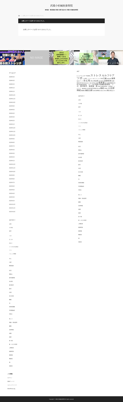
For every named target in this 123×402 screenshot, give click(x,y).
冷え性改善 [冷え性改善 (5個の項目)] (94, 81)
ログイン (9, 377)
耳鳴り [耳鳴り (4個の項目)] (106, 88)
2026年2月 (12, 84)
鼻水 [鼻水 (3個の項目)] (105, 90)
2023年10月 (12, 135)
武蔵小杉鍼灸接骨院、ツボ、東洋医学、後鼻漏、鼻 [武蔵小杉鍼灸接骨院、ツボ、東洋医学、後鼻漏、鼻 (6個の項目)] (95, 85)
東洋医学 (11, 285)
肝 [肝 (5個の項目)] (109, 88)
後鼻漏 (11, 355)
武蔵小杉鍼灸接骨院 (61, 5)
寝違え (11, 274)
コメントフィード (12, 385)
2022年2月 (12, 200)
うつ (10, 250)
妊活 (10, 270)
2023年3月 (12, 153)
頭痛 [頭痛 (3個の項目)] (94, 90)
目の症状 (11, 296)
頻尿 (10, 337)
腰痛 (10, 326)
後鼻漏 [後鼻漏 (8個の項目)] (101, 83)
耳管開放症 (12, 310)
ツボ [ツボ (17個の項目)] (79, 78)
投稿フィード (10, 381)
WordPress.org (11, 388)
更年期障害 (12, 277)
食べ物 (11, 340)
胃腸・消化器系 (13, 322)
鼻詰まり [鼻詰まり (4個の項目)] (112, 90)
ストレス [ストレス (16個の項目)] (96, 75)
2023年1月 (12, 160)
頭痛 (10, 333)
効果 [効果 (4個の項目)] (113, 81)
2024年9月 (12, 106)
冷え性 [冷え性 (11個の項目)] (86, 80)
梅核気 (11, 358)
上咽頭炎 (11, 347)
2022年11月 (12, 168)
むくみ (11, 239)
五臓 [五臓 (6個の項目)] (105, 78)
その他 (11, 227)
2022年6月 (12, 186)
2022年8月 (12, 179)
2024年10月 (12, 102)
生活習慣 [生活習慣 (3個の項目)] (88, 88)
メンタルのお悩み (13, 246)
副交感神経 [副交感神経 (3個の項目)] (101, 81)
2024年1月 (12, 124)
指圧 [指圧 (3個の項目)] (106, 83)
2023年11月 (12, 131)
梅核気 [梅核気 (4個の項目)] (112, 83)
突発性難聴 (12, 306)
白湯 (10, 292)
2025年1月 (12, 91)
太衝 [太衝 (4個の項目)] (97, 83)
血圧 (10, 231)
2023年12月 (12, 128)
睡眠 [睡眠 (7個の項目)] (102, 88)
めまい (11, 243)
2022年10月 (12, 171)
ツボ (10, 235)
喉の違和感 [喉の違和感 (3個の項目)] (92, 83)
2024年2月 (12, 120)
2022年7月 (12, 182)
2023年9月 (12, 138)
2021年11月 (12, 208)
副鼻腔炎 (11, 351)
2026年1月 (12, 87)
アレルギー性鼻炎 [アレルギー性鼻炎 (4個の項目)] (85, 75)
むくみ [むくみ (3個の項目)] (78, 75)
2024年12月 (12, 95)
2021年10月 (12, 211)
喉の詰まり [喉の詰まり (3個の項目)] (87, 83)
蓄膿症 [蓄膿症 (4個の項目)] (83, 90)
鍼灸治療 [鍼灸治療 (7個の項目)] (89, 90)
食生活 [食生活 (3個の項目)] (102, 90)
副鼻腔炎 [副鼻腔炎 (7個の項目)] (108, 81)
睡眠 (10, 299)
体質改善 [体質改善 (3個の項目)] (109, 78)
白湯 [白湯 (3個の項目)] (99, 88)
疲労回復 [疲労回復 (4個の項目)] (93, 88)
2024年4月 (12, 113)
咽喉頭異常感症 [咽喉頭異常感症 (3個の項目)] (80, 83)
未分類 (11, 281)
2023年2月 (12, 157)
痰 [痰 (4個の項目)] (97, 88)
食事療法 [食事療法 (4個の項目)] (97, 90)
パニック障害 (12, 253)
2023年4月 (12, 149)
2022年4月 (12, 193)
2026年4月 (12, 77)
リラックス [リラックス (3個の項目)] (97, 78)
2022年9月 (12, 175)
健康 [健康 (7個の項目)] (113, 78)
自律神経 (11, 329)
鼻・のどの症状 (13, 344)
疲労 (10, 288)
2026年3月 (12, 80)
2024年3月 (12, 117)
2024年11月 (12, 98)
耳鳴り (11, 314)
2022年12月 (12, 164)
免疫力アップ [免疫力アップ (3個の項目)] (80, 81)
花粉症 (11, 366)
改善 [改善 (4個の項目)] (108, 83)
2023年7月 (12, 146)
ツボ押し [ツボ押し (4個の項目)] (85, 78)
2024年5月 (12, 109)
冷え (10, 258)
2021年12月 (12, 204)
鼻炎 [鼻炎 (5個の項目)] (108, 90)
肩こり (11, 318)
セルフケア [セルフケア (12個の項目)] (108, 75)
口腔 (10, 262)
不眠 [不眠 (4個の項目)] (101, 78)
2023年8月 (12, 142)
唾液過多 (11, 265)
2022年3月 (12, 197)
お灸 (10, 224)
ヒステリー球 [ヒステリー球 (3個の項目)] (91, 78)
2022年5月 (12, 189)
